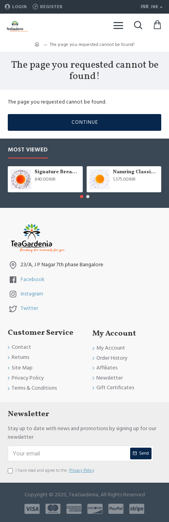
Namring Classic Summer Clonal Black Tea (136, 172)
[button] (81, 196)
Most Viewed (28, 150)
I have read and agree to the (51, 470)
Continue (84, 122)
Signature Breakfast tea (57, 172)
